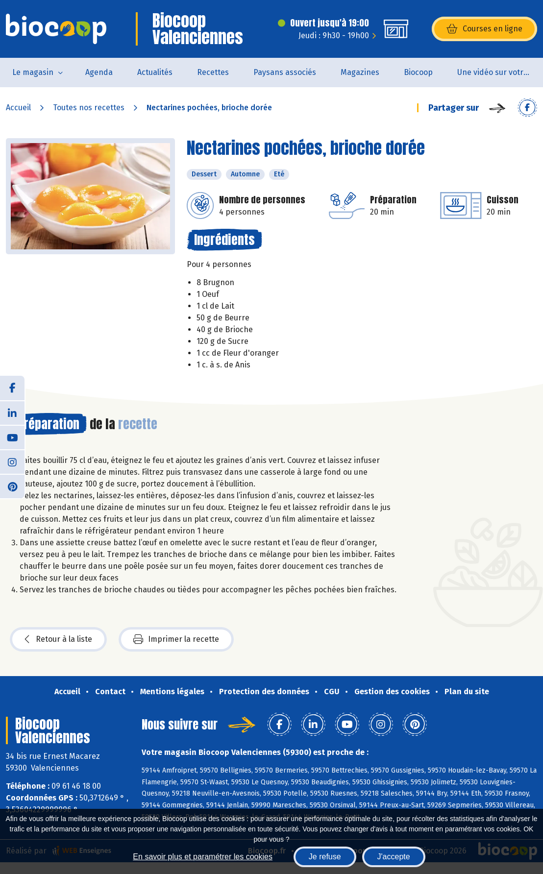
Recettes (213, 72)
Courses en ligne (484, 29)
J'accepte (393, 856)
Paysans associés (284, 72)
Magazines (360, 72)
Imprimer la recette (176, 639)
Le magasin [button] (32, 72)
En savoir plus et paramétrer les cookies (202, 856)
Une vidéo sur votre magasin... (500, 72)
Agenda (99, 72)
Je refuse (325, 856)
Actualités (155, 72)
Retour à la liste (58, 639)
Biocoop (418, 72)
